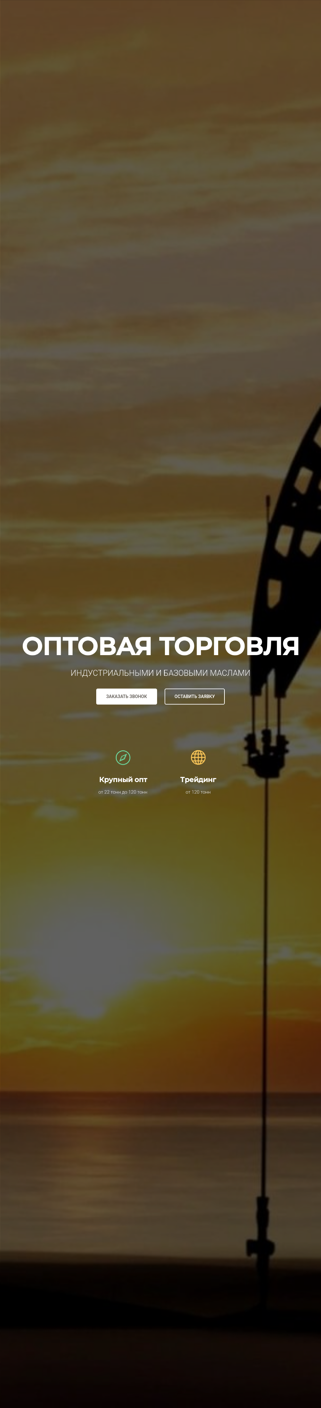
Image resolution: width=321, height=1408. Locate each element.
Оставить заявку (195, 696)
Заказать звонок (126, 696)
